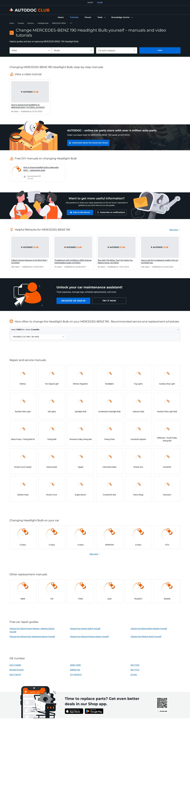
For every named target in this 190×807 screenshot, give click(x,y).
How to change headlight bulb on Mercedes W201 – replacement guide (41, 169)
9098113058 (75, 665)
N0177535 (135, 665)
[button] (101, 17)
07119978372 (76, 674)
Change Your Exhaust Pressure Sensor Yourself (89, 636)
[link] (61, 17)
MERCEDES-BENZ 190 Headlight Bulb (90, 143)
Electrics (31, 23)
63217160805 (15, 665)
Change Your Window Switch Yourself (146, 636)
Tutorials (21, 23)
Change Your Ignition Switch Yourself (85, 628)
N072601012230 (16, 669)
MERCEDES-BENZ (59, 23)
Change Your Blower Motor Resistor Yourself (149, 628)
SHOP (90, 2)
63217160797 (15, 674)
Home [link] (12, 23)
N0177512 (135, 669)
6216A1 (134, 674)
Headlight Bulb (43, 23)
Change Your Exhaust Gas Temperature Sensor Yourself (32, 636)
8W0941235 (75, 669)
